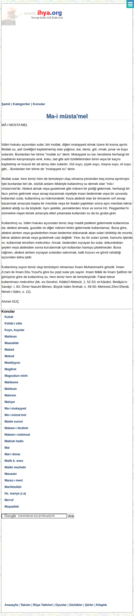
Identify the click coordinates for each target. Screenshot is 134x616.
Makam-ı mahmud (17, 434)
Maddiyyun (12, 362)
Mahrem (10, 395)
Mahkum (11, 336)
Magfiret (10, 369)
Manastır (11, 474)
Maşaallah (12, 506)
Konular (39, 104)
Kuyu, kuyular (14, 330)
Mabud (9, 356)
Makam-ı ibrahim (16, 428)
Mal (7, 447)
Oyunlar (60, 605)
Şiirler (89, 605)
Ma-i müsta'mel (15, 415)
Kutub (9, 317)
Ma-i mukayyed (15, 408)
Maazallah (12, 343)
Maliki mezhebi (15, 467)
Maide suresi (14, 421)
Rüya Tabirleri (43, 605)
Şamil (6, 104)
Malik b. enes (14, 461)
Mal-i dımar (12, 454)
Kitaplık (101, 605)
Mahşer (10, 402)
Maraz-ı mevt (14, 480)
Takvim (25, 605)
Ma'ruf (9, 500)
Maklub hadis (14, 441)
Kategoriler (21, 104)
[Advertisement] (67, 64)
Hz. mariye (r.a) (15, 493)
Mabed (9, 349)
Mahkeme (11, 382)
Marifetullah (13, 487)
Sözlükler (76, 605)
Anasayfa (11, 605)
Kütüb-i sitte (13, 323)
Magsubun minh (16, 376)
